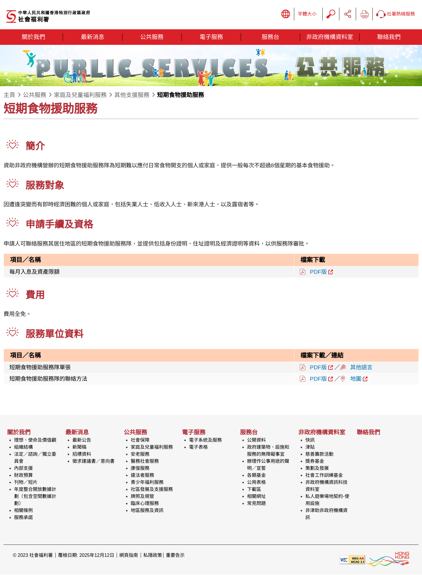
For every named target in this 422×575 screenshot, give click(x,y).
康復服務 (140, 468)
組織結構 (23, 447)
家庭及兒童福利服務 (80, 95)
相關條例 (23, 510)
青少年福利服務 (147, 482)
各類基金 (256, 475)
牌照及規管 (142, 496)
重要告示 (175, 555)
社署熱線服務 (395, 14)
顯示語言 (285, 14)
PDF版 (318, 272)
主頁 (9, 95)
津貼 (310, 447)
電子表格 (198, 447)
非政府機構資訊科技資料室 (326, 486)
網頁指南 (128, 555)
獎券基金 (314, 461)
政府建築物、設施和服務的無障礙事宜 (268, 451)
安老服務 (140, 454)
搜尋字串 (331, 14)
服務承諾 (23, 518)
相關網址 (256, 496)
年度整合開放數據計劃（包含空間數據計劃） (35, 496)
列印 (364, 14)
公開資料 (256, 440)
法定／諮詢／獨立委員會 (35, 458)
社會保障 (140, 440)
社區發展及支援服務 (152, 489)
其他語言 (361, 368)
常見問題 (256, 503)
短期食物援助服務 (180, 95)
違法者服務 (142, 475)
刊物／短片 (26, 482)
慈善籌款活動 (319, 454)
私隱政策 (152, 555)
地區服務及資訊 (147, 510)
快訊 (310, 440)
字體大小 (307, 14)
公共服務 (34, 95)
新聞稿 (79, 447)
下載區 (254, 489)
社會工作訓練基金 (324, 475)
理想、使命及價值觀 (35, 440)
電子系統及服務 (205, 440)
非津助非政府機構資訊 (326, 514)
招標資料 (81, 454)
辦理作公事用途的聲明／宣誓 (268, 465)
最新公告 (81, 440)
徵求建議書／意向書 (93, 461)
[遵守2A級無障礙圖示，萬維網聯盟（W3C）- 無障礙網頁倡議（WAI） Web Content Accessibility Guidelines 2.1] (352, 559)
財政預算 (23, 475)
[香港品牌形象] (387, 559)
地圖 (355, 379)
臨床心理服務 (145, 503)
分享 (347, 14)
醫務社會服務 (145, 461)
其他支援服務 (131, 95)
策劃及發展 (317, 468)
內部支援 (23, 468)
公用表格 (256, 482)
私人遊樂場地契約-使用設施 (327, 500)
